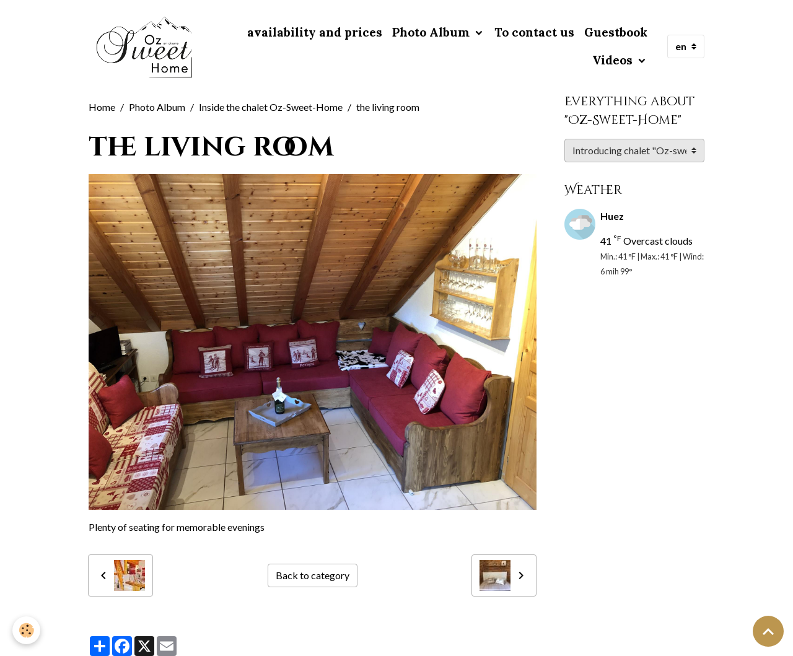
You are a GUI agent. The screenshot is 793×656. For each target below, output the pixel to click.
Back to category (312, 575)
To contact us (534, 32)
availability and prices (314, 32)
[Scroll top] (768, 631)
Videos (614, 60)
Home (102, 107)
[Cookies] (26, 630)
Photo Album (432, 32)
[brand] (145, 46)
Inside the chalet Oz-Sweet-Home (271, 107)
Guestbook (615, 32)
